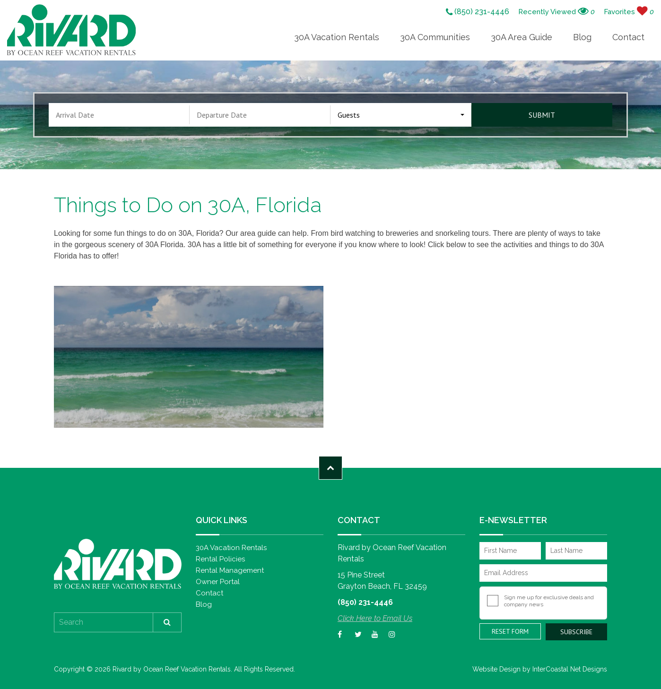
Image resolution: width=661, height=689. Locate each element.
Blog (582, 37)
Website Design (496, 669)
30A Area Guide (521, 37)
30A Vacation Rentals (336, 37)
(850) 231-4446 (477, 12)
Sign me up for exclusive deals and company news (549, 601)
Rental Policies (220, 559)
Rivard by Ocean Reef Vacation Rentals (71, 29)
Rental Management (230, 570)
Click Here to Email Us (375, 618)
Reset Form (510, 631)
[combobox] (400, 115)
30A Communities (435, 37)
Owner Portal (218, 581)
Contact (628, 37)
